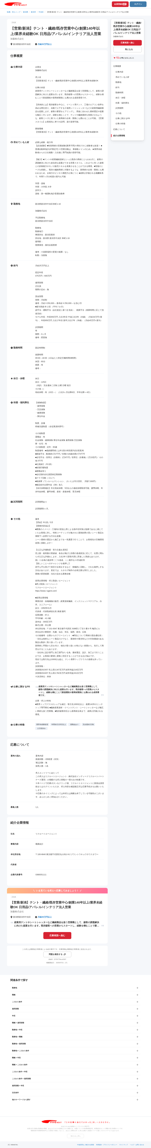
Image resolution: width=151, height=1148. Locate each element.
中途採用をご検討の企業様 (85, 1144)
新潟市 (33, 12)
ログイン (138, 4)
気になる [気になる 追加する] (129, 49)
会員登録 (120, 4)
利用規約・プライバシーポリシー (106, 1144)
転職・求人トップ (13, 12)
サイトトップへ (75, 1136)
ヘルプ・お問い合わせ (137, 1144)
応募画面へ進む (57, 935)
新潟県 (25, 12)
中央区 (41, 12)
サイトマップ (123, 1144)
